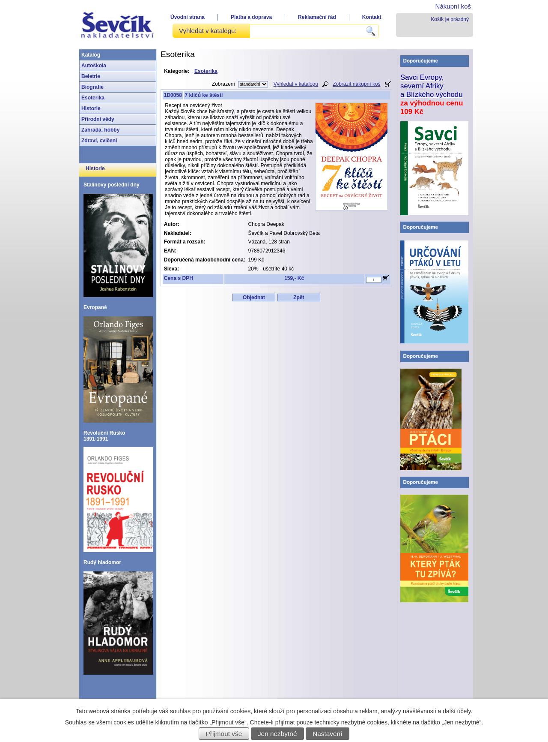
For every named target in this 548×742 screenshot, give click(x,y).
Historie (91, 108)
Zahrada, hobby (100, 130)
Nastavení (327, 733)
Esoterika (92, 98)
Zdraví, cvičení (99, 141)
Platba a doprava (251, 17)
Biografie (92, 87)
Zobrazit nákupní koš (356, 84)
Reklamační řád (317, 17)
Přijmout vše (224, 733)
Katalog (90, 55)
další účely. (457, 711)
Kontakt (371, 17)
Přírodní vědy (97, 119)
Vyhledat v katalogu (296, 84)
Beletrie (90, 76)
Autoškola (93, 66)
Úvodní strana (187, 17)
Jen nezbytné (277, 733)
